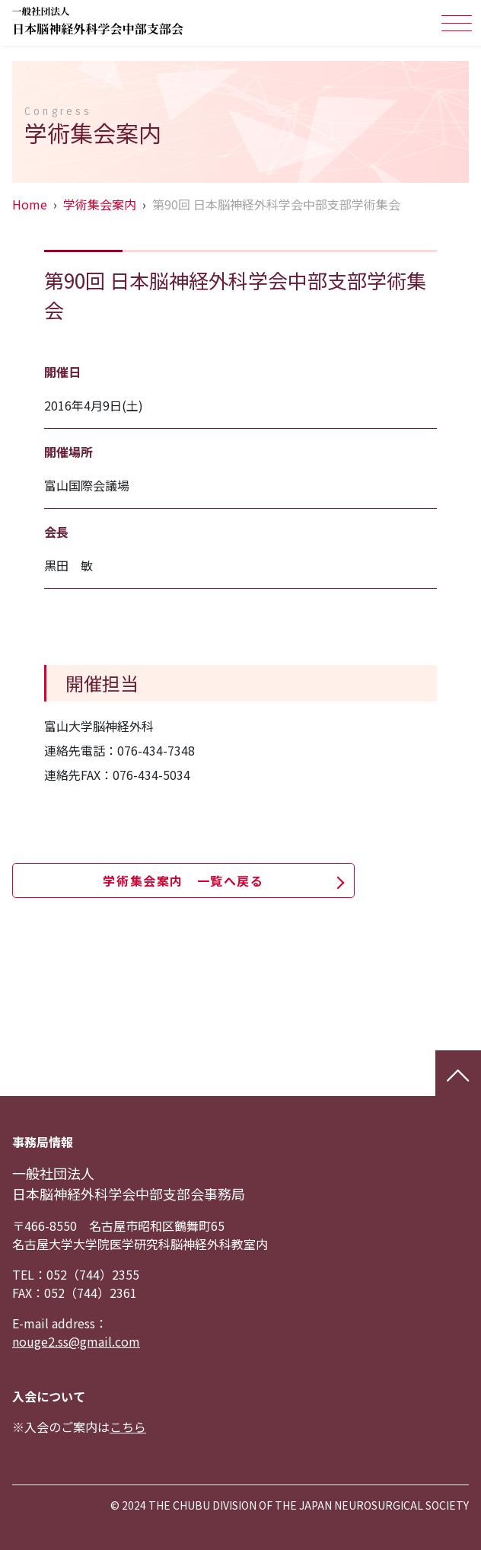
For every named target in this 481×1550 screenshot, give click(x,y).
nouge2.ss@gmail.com (76, 1341)
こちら (128, 1426)
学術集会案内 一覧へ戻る (183, 880)
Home (29, 204)
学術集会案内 (99, 204)
